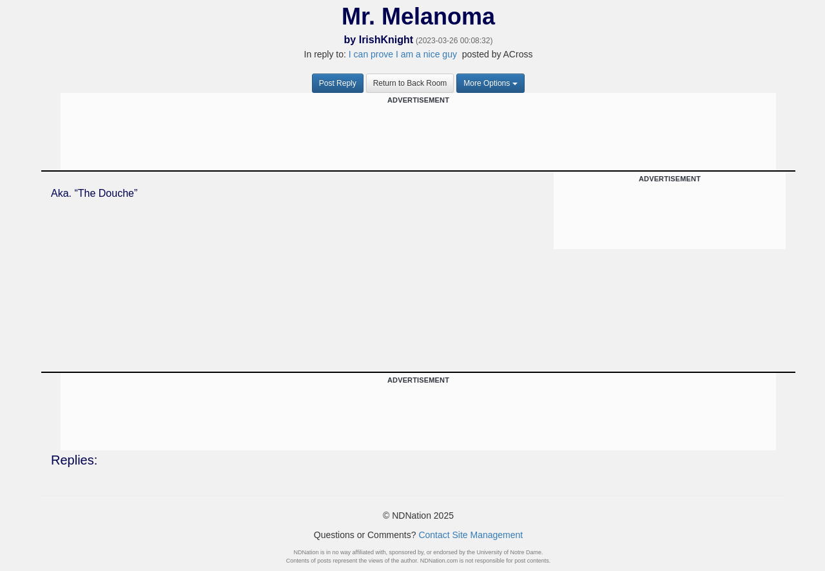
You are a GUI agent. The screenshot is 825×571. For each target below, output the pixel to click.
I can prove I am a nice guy (403, 54)
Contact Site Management (470, 535)
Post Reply (337, 83)
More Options (490, 83)
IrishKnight (386, 39)
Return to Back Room (410, 83)
